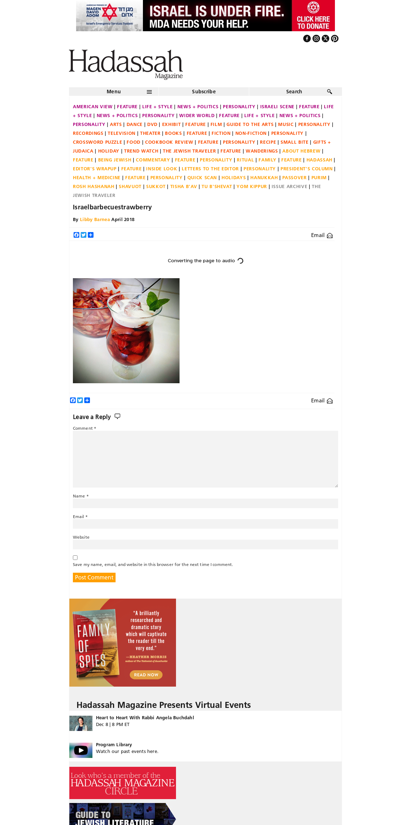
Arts (116, 124)
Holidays (233, 177)
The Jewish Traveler (189, 151)
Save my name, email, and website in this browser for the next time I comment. (153, 564)
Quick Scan (202, 177)
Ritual (245, 160)
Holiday (109, 151)
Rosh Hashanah (93, 186)
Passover (294, 177)
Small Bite (295, 142)
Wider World (196, 115)
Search (294, 91)
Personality (239, 106)
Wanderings (262, 151)
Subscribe (204, 91)
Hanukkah (264, 177)
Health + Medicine (97, 177)
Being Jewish (115, 160)
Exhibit (171, 124)
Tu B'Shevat (217, 186)
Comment (84, 428)
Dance (135, 124)
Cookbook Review (169, 142)
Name (81, 496)
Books (173, 133)
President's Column (307, 168)
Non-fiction (251, 133)
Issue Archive (289, 186)
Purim (319, 177)
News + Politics (198, 106)
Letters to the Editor (210, 168)
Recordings (88, 133)
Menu (114, 91)
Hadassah (319, 160)
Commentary (153, 160)
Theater (150, 133)
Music (285, 124)
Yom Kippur (251, 186)
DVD (152, 124)
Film (216, 124)
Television (121, 133)
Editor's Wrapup (95, 168)
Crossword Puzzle (97, 142)
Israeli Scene (277, 106)
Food (133, 142)
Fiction (221, 133)
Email (322, 235)
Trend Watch (141, 151)
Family (267, 160)
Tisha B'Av (183, 186)
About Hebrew (301, 151)
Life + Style (157, 106)
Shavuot (130, 186)
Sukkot (156, 186)
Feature (127, 106)
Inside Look (161, 168)
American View (92, 106)
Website (81, 537)
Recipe (268, 142)
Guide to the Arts (249, 124)
